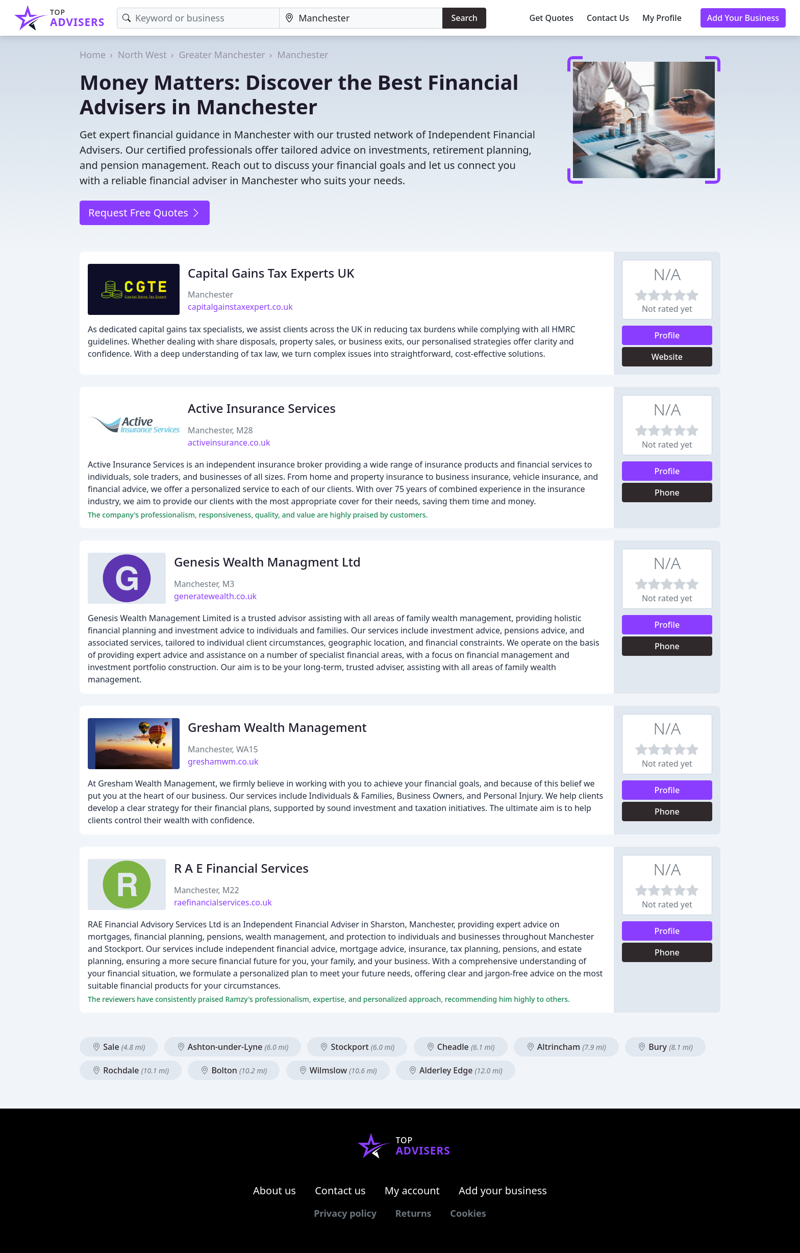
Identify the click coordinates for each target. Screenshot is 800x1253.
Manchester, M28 (220, 430)
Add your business (503, 1190)
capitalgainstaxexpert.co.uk (240, 306)
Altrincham (566, 1046)
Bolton (234, 1070)
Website (667, 356)
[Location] (361, 18)
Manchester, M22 (206, 890)
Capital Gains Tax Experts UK (271, 272)
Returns (413, 1213)
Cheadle (461, 1046)
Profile (667, 335)
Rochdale (130, 1070)
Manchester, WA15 (223, 749)
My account (412, 1190)
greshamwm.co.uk (223, 761)
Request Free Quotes (144, 212)
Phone (667, 492)
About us (274, 1190)
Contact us (340, 1190)
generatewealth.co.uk (215, 596)
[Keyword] (198, 18)
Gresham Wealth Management (277, 727)
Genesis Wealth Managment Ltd (267, 561)
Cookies (468, 1213)
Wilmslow (338, 1070)
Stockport (357, 1046)
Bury (665, 1046)
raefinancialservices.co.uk (223, 902)
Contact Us (608, 17)
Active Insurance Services (262, 408)
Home (93, 54)
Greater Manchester (222, 54)
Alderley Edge (456, 1070)
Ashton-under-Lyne (233, 1046)
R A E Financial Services (241, 867)
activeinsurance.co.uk (229, 442)
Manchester (302, 54)
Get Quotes (552, 17)
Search (464, 17)
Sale (118, 1046)
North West (142, 54)
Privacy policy (345, 1213)
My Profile (662, 17)
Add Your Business (743, 17)
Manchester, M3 (204, 583)
